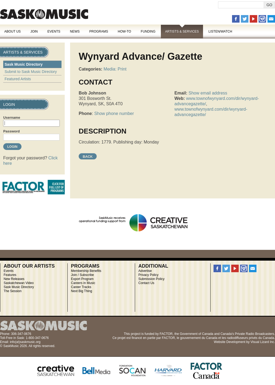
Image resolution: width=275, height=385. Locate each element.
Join (34, 31)
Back (88, 157)
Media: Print (115, 69)
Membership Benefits (86, 271)
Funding (148, 31)
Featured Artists (18, 79)
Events (53, 31)
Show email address (208, 93)
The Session (12, 291)
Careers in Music (83, 283)
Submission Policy (151, 279)
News (74, 31)
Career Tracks (81, 287)
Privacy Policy (148, 275)
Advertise (145, 271)
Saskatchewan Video (18, 283)
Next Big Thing (81, 291)
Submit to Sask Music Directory (31, 71)
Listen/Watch (220, 31)
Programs (98, 31)
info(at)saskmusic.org (25, 342)
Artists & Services (182, 31)
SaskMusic (44, 14)
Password (11, 131)
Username (11, 118)
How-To (124, 31)
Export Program (82, 279)
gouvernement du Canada (199, 338)
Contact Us (146, 283)
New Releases (13, 279)
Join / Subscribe (82, 275)
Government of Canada (196, 334)
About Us (12, 31)
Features (9, 275)
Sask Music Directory (24, 64)
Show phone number (114, 113)
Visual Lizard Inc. (263, 342)
